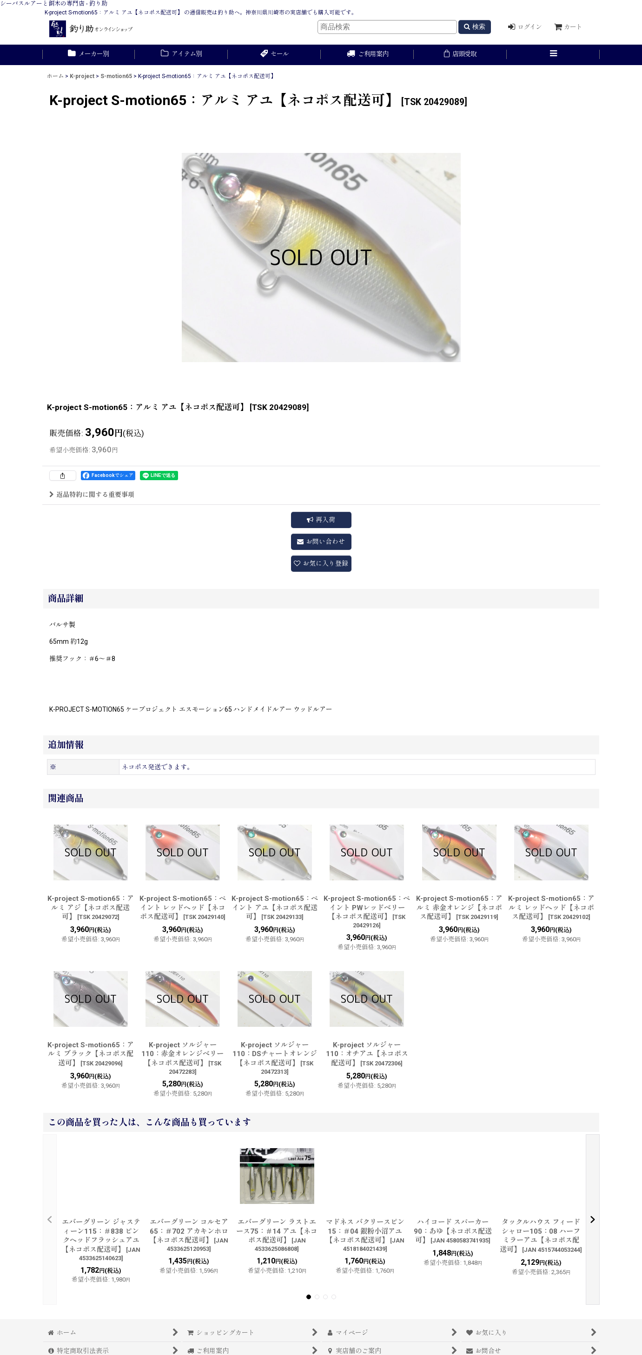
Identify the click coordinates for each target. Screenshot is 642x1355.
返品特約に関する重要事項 (91, 494)
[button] (553, 55)
